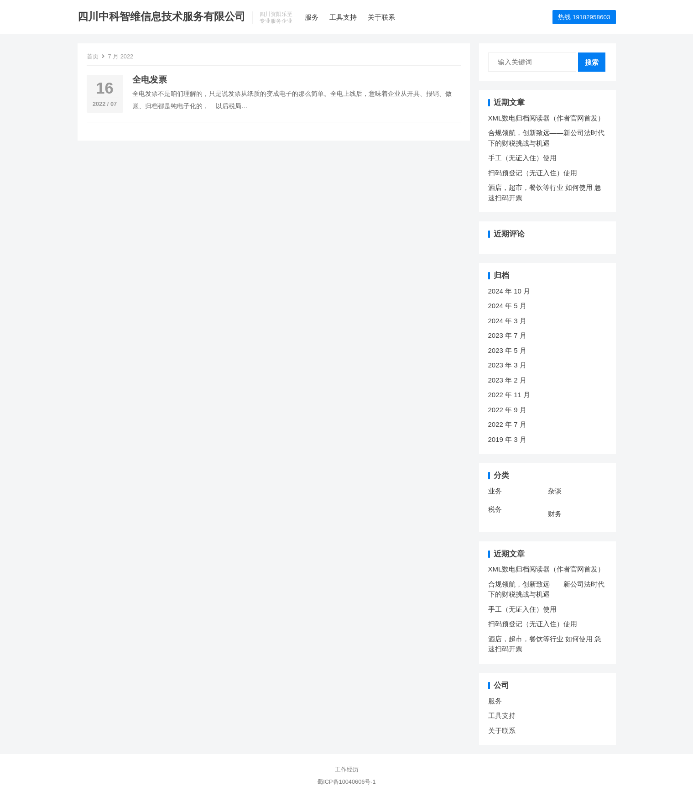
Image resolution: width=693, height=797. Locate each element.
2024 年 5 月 (507, 305)
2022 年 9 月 (507, 410)
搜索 (592, 62)
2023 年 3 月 (507, 365)
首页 (93, 56)
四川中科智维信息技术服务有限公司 (161, 16)
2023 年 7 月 (507, 335)
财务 (555, 514)
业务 (495, 491)
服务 (311, 17)
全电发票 (149, 79)
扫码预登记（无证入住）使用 (532, 173)
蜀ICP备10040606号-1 (346, 781)
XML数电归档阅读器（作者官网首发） (546, 118)
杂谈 (555, 491)
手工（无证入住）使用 (522, 158)
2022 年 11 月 (509, 394)
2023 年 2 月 (507, 380)
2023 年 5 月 (507, 350)
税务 (495, 509)
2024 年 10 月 (509, 291)
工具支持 (343, 17)
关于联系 (381, 17)
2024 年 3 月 (507, 321)
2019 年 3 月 (507, 439)
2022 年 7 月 (507, 424)
